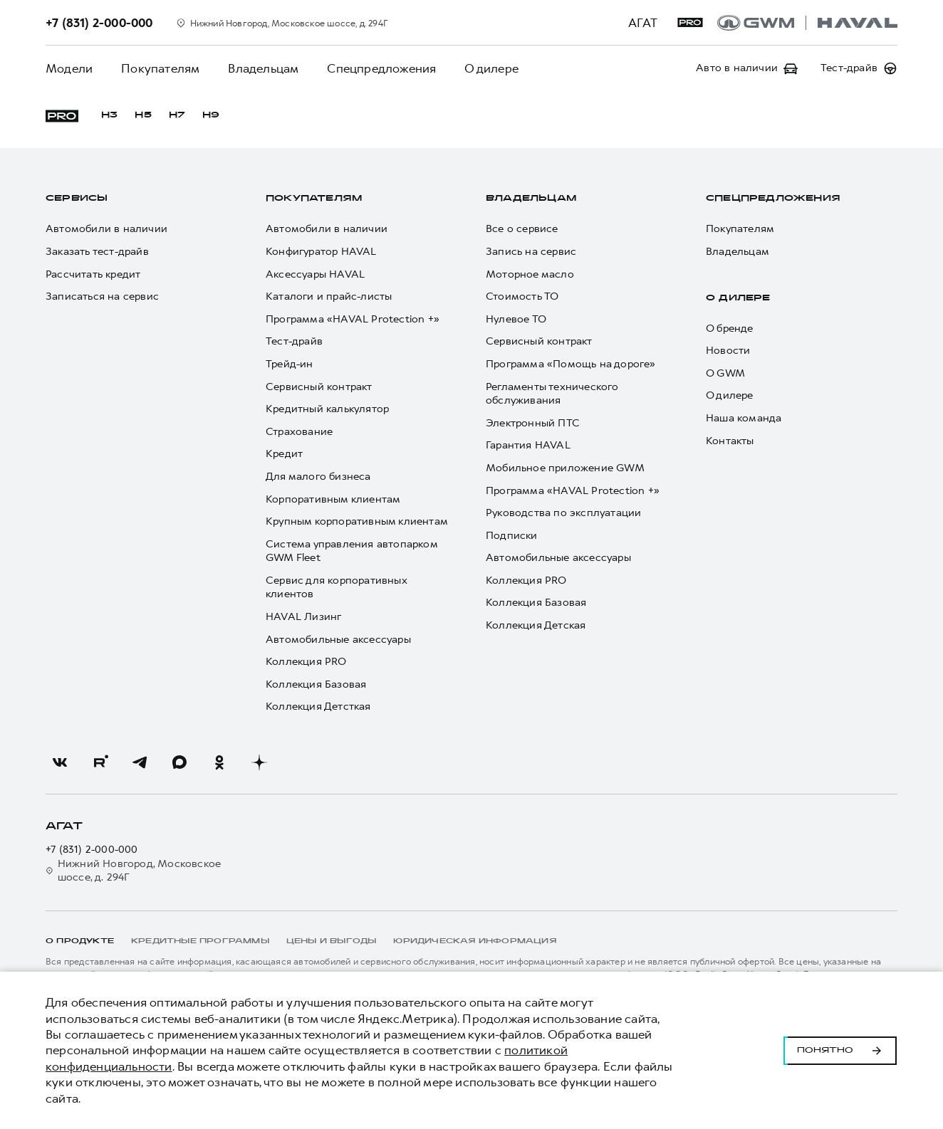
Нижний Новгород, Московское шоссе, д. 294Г (133, 871)
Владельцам (263, 68)
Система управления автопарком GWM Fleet (351, 551)
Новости (728, 350)
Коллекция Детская (535, 625)
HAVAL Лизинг (303, 617)
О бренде (730, 328)
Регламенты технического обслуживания (552, 394)
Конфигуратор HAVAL (321, 251)
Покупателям (160, 68)
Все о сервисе (522, 229)
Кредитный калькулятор (327, 409)
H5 (143, 115)
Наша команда (743, 418)
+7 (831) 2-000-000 (92, 849)
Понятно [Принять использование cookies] (840, 1051)
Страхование (299, 432)
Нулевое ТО (516, 319)
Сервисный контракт (319, 387)
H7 (177, 115)
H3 (109, 115)
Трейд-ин (289, 364)
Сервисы (77, 198)
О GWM (725, 373)
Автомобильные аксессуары (338, 639)
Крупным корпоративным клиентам (357, 521)
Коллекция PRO (306, 661)
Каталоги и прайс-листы (329, 296)
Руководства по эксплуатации (563, 513)
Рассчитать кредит (93, 274)
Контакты (730, 441)
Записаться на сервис (102, 296)
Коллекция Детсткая (318, 706)
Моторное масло (530, 274)
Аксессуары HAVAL (315, 274)
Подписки (512, 535)
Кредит (284, 454)
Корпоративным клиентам (333, 499)
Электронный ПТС (533, 423)
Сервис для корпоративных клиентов (336, 588)
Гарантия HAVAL (528, 445)
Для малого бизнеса (318, 476)
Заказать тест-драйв (97, 251)
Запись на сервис (531, 251)
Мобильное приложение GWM (565, 468)
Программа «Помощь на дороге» (571, 364)
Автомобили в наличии (106, 229)
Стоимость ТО (522, 296)
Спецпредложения (381, 68)
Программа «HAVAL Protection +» (352, 319)
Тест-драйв (294, 341)
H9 (210, 115)
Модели (69, 68)
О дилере (491, 68)
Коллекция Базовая (316, 684)
